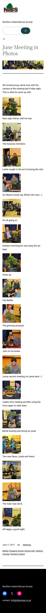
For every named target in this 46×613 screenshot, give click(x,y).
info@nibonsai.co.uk (21, 600)
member (6, 554)
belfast (5, 551)
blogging (13, 551)
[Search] (25, 30)
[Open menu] (3, 39)
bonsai (21, 551)
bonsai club (30, 551)
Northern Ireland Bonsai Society (17, 22)
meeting (39, 551)
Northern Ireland (18, 554)
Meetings (27, 545)
